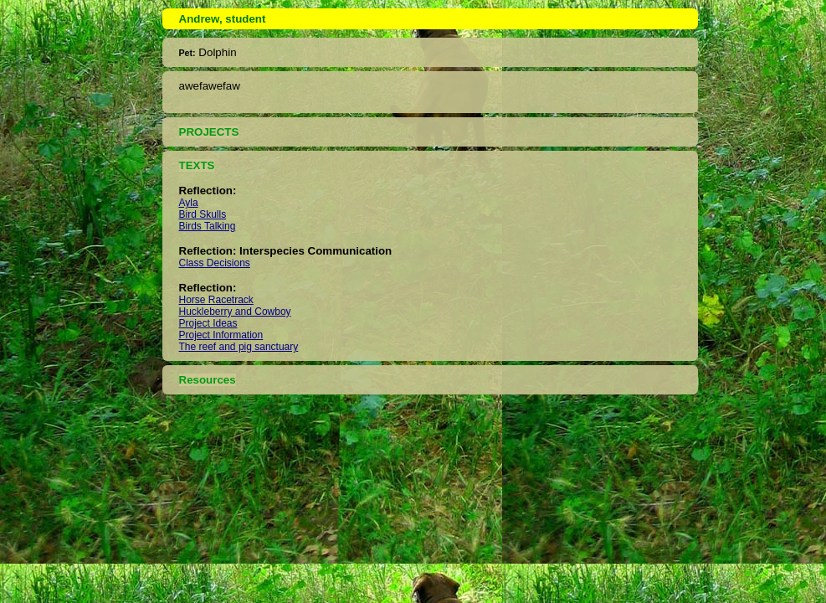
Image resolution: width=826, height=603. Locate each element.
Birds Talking (207, 226)
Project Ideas (208, 323)
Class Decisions (214, 263)
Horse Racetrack (216, 300)
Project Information (221, 335)
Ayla (188, 203)
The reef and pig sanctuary (239, 347)
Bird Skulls (203, 214)
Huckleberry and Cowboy (235, 311)
